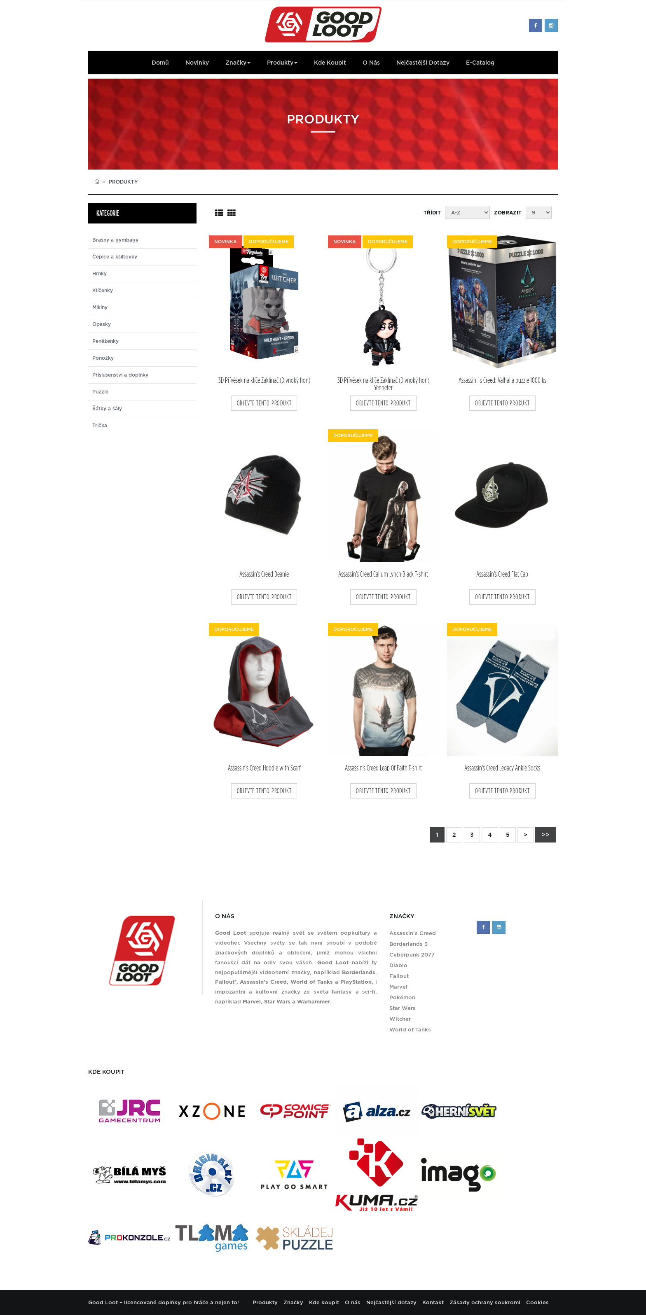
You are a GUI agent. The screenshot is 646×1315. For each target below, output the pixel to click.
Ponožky (103, 358)
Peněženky (105, 341)
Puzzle (100, 392)
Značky (237, 62)
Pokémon (402, 997)
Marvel (398, 987)
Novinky (197, 62)
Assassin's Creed (412, 933)
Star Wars (402, 1008)
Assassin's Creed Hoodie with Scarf (264, 768)
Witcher (400, 1019)
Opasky (101, 324)
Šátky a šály (107, 409)
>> (545, 834)
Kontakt (433, 1302)
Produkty (282, 62)
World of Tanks (410, 1029)
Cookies (537, 1302)
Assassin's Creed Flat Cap (502, 574)
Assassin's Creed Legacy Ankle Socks (502, 768)
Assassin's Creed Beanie (264, 574)
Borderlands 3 (408, 944)
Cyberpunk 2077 (412, 955)
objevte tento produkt (264, 403)
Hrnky (99, 274)
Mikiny (100, 307)
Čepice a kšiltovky (114, 257)
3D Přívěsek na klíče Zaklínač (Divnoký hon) (264, 380)
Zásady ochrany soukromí (484, 1302)
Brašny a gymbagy (115, 240)
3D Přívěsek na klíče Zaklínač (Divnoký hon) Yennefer (383, 384)
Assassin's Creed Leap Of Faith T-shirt (383, 768)
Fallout (399, 976)
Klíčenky (102, 290)
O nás (371, 62)
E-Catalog (480, 62)
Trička (99, 425)
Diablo (398, 965)
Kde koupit (330, 62)
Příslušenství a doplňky (120, 375)
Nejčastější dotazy (422, 62)
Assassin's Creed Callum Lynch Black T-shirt (383, 574)
